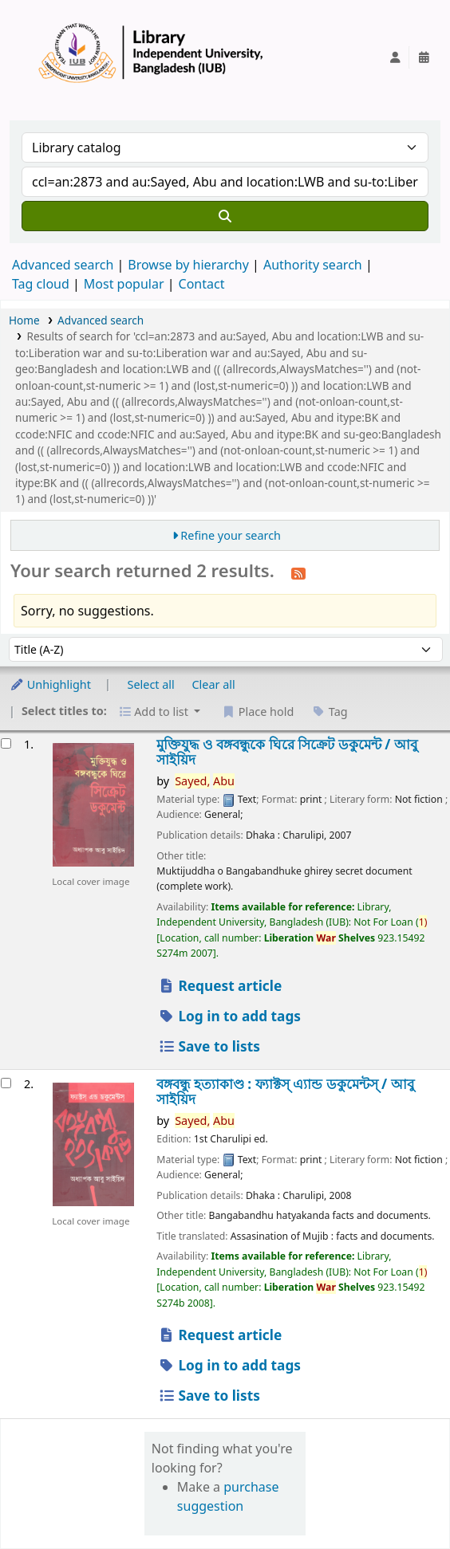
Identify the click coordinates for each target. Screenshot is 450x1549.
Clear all (213, 684)
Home (24, 320)
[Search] (225, 216)
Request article (219, 986)
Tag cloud (40, 284)
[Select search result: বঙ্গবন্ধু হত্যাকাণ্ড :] (6, 1083)
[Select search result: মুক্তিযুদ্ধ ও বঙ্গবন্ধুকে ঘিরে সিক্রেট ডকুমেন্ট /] (6, 743)
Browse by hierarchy (188, 264)
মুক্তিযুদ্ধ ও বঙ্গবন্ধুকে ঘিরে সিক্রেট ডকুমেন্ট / (286, 752)
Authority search (312, 264)
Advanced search (62, 264)
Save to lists (208, 1046)
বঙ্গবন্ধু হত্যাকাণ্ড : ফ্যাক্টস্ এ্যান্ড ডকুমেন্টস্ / (284, 1091)
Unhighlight (50, 684)
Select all (151, 684)
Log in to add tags (229, 1016)
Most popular (124, 284)
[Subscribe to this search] (298, 572)
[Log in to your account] (395, 57)
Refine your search (230, 535)
